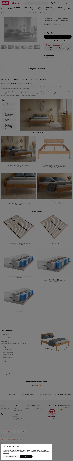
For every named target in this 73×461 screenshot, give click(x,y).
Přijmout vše (26, 456)
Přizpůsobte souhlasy (11, 456)
